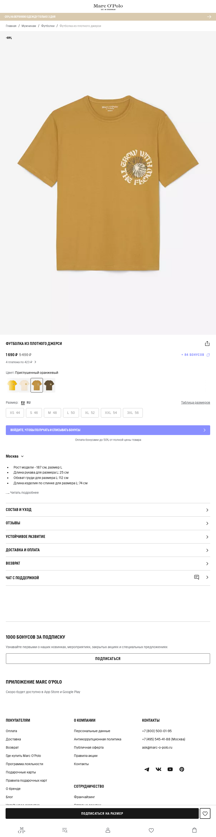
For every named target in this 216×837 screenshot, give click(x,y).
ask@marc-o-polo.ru (157, 747)
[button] (207, 344)
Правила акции (85, 756)
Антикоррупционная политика (97, 739)
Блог (9, 797)
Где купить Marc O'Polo (23, 756)
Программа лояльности (24, 764)
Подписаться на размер (102, 813)
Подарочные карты (21, 772)
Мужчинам (29, 26)
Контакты (81, 764)
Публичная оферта (89, 747)
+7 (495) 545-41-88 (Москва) (163, 739)
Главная (11, 26)
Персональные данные (92, 731)
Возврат (12, 747)
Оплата (11, 731)
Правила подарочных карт (26, 780)
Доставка (13, 739)
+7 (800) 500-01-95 (157, 731)
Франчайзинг (84, 797)
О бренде (13, 789)
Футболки (48, 26)
